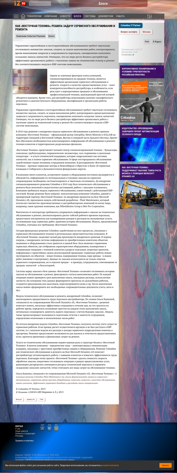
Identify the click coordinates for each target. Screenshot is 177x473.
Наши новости (21, 431)
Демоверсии (105, 16)
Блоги (77, 16)
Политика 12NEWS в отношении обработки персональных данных (44, 460)
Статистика (127, 54)
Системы (90, 16)
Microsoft (19, 399)
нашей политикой (110, 465)
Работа (120, 16)
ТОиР (41, 399)
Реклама (19, 436)
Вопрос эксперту (129, 32)
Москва (146, 32)
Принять (165, 465)
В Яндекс (157, 41)
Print (147, 41)
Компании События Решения (30, 36)
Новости (65, 16)
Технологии (34, 16)
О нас (17, 429)
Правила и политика (24, 441)
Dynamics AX (30, 399)
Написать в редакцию (25, 433)
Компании (50, 16)
